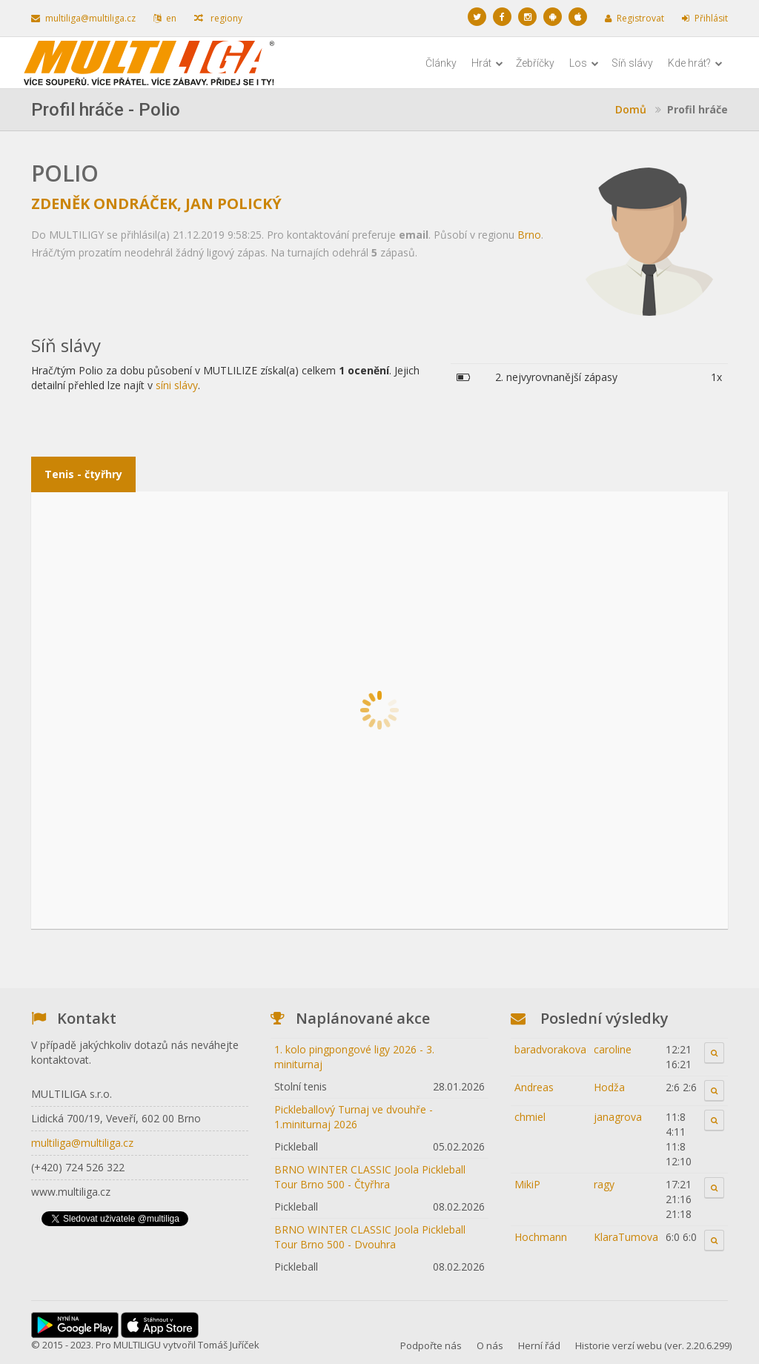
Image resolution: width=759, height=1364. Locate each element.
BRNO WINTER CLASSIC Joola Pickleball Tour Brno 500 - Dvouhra (369, 1236)
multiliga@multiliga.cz (83, 18)
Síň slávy (632, 63)
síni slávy (177, 385)
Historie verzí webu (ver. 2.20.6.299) (653, 1345)
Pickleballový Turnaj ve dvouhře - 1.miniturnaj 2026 (353, 1116)
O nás (490, 1345)
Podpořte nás (431, 1345)
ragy (604, 1184)
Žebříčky (535, 63)
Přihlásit (705, 18)
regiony (218, 18)
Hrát (487, 63)
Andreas (534, 1087)
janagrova (618, 1117)
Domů (630, 109)
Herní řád (539, 1345)
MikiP (527, 1184)
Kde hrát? (695, 63)
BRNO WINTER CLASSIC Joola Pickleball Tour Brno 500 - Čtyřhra (369, 1176)
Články (441, 63)
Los (584, 63)
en (164, 18)
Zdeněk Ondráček (104, 203)
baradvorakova (550, 1049)
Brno (529, 235)
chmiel (530, 1117)
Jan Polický (233, 203)
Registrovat (634, 18)
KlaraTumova (626, 1237)
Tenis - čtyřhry (83, 474)
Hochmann (540, 1237)
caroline (613, 1049)
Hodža (609, 1087)
